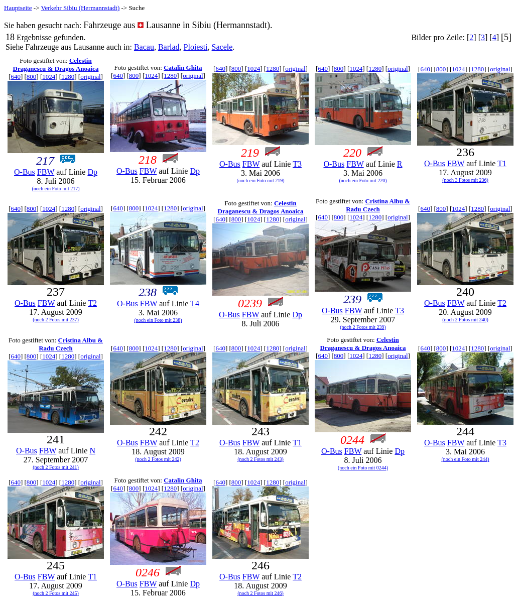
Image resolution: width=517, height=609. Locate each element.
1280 (67, 76)
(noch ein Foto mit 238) (158, 320)
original (90, 76)
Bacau (144, 47)
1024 (48, 76)
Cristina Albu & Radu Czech (378, 205)
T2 (92, 303)
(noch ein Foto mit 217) (56, 188)
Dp (92, 172)
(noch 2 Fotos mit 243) (260, 459)
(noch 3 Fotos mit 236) (465, 180)
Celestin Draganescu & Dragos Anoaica (56, 64)
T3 (297, 164)
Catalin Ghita (183, 67)
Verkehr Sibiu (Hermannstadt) (80, 8)
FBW (45, 172)
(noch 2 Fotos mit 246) (260, 593)
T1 (501, 163)
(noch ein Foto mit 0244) (363, 467)
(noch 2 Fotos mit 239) (363, 327)
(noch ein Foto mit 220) (363, 180)
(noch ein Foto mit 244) (465, 459)
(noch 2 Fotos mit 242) (158, 459)
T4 (194, 303)
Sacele (222, 47)
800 (32, 76)
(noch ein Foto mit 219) (261, 180)
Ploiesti (196, 47)
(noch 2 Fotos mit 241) (56, 467)
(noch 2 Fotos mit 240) (465, 319)
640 (16, 76)
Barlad (169, 47)
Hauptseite (18, 8)
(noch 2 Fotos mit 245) (56, 593)
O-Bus (24, 172)
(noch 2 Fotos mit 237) (56, 319)
